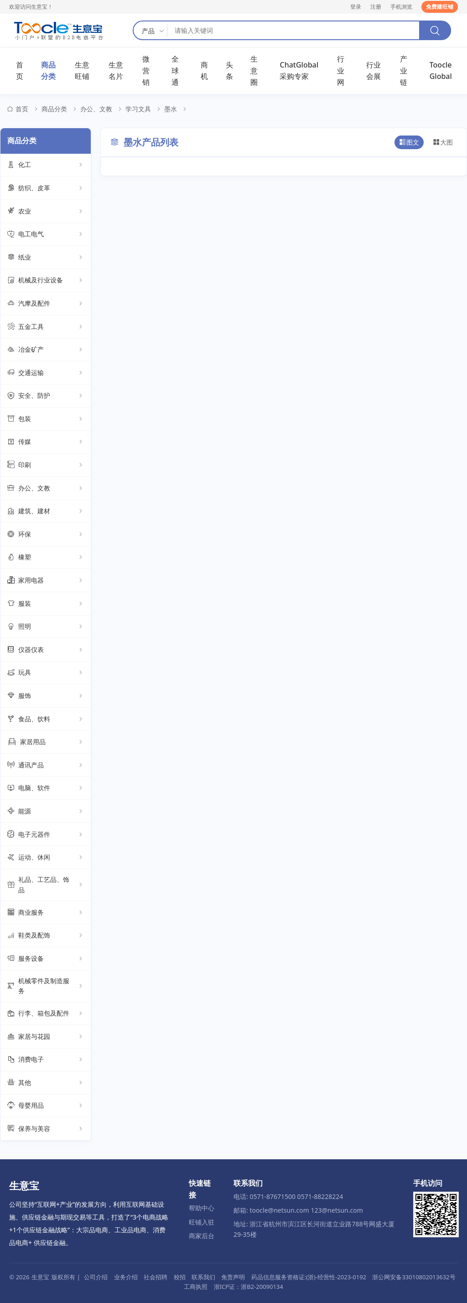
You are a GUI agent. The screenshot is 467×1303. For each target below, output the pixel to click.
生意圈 (254, 70)
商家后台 (201, 1235)
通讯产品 (45, 765)
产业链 (403, 70)
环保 (45, 534)
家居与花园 (45, 1036)
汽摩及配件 (45, 303)
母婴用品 (45, 1106)
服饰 (45, 696)
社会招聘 (155, 1277)
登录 (355, 6)
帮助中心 (201, 1208)
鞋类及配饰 (45, 936)
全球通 (175, 70)
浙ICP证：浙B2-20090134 (248, 1286)
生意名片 (116, 71)
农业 (45, 211)
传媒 (45, 442)
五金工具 (45, 327)
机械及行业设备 (45, 281)
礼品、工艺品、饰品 (45, 884)
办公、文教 (96, 108)
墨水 (170, 108)
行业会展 (373, 71)
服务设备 (45, 958)
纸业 (45, 257)
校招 (180, 1277)
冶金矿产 (45, 350)
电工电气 (45, 234)
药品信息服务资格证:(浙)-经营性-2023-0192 (308, 1277)
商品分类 (48, 71)
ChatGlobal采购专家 (299, 71)
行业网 (340, 70)
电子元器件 (45, 834)
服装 (45, 604)
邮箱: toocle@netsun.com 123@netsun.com (298, 1210)
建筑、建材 (45, 511)
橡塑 (45, 557)
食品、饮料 (45, 719)
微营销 (146, 70)
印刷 (45, 465)
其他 (45, 1083)
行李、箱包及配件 (45, 1014)
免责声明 (233, 1277)
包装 (45, 419)
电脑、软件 (45, 788)
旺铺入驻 (201, 1222)
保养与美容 (45, 1129)
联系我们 (203, 1277)
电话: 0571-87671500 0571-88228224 (288, 1196)
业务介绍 (126, 1277)
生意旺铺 (82, 71)
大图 (443, 142)
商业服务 (45, 912)
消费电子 (45, 1060)
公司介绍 (96, 1277)
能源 (45, 811)
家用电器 (45, 580)
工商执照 (196, 1286)
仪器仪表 (45, 650)
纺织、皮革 (45, 188)
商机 (204, 71)
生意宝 (40, 1277)
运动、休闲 (45, 858)
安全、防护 (45, 396)
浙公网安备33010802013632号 (413, 1277)
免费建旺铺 (439, 6)
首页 (19, 71)
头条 (229, 71)
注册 (375, 6)
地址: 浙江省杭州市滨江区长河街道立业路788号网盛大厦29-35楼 (314, 1229)
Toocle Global (441, 71)
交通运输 (45, 373)
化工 (45, 165)
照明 (45, 627)
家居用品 (45, 742)
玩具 (45, 673)
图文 (409, 142)
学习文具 (138, 108)
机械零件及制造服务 (45, 985)
